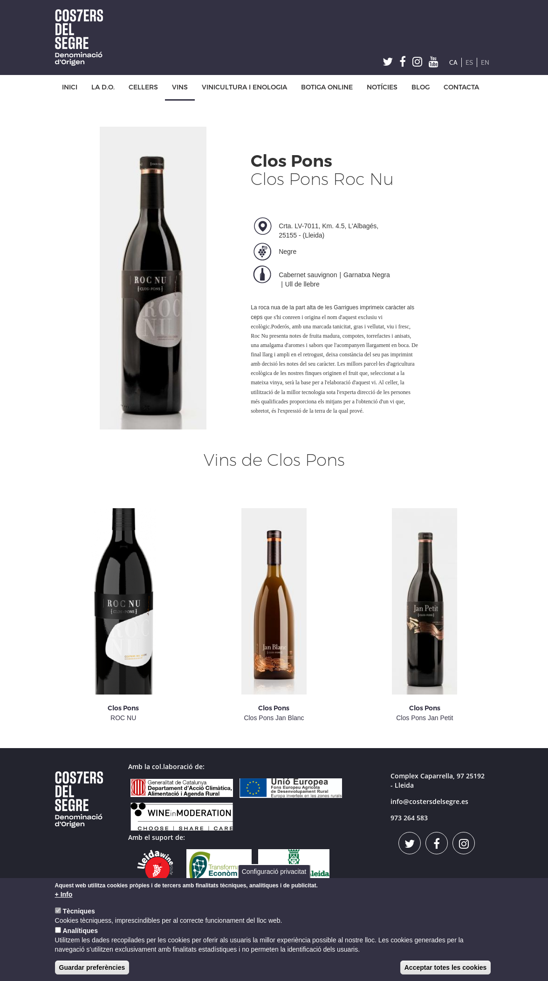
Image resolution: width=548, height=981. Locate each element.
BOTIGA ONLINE (327, 87)
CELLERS (143, 87)
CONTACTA (461, 87)
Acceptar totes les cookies (445, 967)
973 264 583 (409, 817)
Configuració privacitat (274, 871)
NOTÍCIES (382, 87)
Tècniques (78, 911)
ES (469, 62)
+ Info (64, 894)
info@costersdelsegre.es (429, 801)
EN (485, 62)
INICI (69, 87)
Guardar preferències (92, 967)
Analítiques (79, 930)
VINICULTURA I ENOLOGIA (244, 87)
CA (453, 62)
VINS (180, 87)
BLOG (420, 87)
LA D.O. (103, 87)
